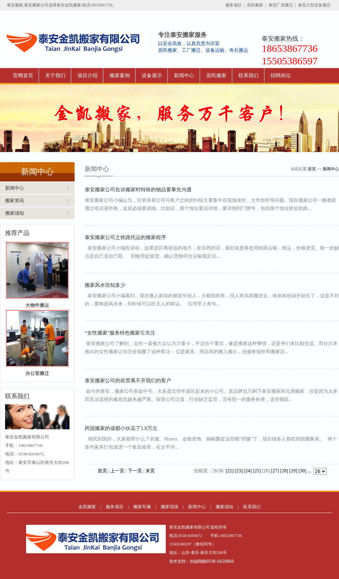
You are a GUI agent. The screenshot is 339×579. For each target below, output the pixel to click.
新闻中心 (184, 75)
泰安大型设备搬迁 (314, 5)
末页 (150, 470)
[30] (302, 470)
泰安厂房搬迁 (280, 5)
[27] (275, 470)
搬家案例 (119, 75)
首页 (312, 169)
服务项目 (233, 5)
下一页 (135, 470)
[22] (230, 470)
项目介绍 (87, 75)
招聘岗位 (281, 75)
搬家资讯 (14, 200)
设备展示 (152, 75)
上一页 (117, 470)
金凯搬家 (87, 506)
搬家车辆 (142, 506)
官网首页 (23, 75)
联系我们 (248, 75)
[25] (257, 470)
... (309, 470)
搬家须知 (14, 213)
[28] (284, 470)
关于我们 (55, 75)
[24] (248, 470)
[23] (238, 470)
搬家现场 (169, 506)
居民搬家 (255, 5)
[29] (293, 470)
